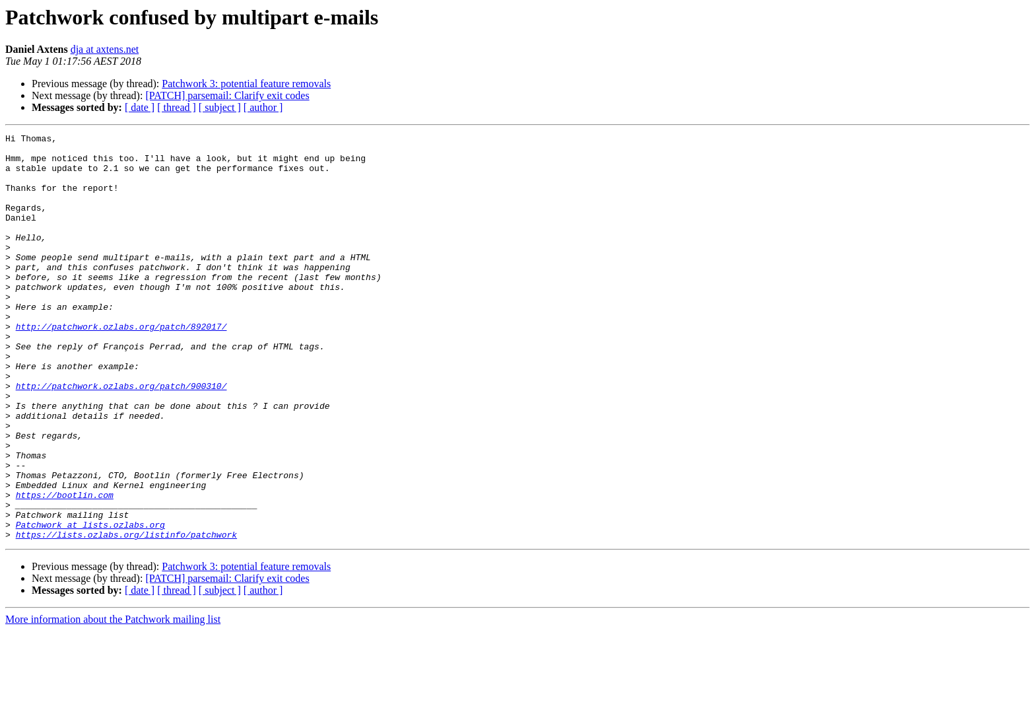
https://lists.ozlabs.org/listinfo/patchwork (126, 616)
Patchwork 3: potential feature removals (246, 83)
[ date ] (139, 107)
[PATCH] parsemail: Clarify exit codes (227, 95)
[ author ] (263, 107)
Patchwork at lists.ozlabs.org (90, 604)
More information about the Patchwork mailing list (112, 700)
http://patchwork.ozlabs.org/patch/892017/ (121, 366)
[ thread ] (176, 107)
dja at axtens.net (105, 49)
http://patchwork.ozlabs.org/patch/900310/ (121, 437)
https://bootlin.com (65, 568)
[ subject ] (220, 107)
